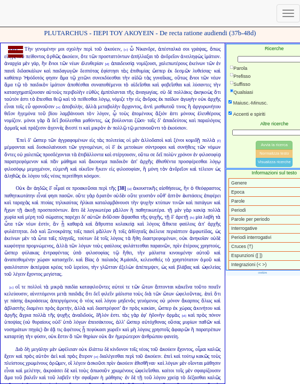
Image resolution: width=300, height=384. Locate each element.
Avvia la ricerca (274, 144)
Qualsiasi (243, 92)
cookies (262, 272)
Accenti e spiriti (249, 114)
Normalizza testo (274, 153)
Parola (240, 68)
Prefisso (241, 76)
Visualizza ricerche (274, 161)
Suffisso (241, 84)
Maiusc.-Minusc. (250, 103)
